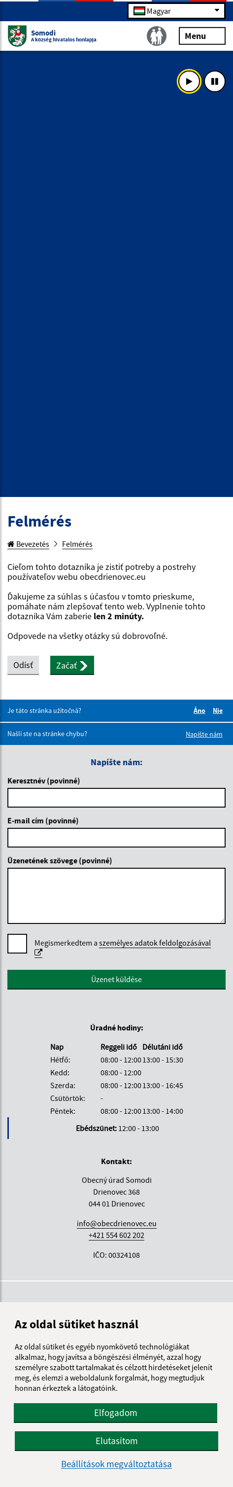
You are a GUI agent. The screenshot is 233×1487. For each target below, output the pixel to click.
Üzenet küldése (116, 979)
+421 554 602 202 (116, 1235)
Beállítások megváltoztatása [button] (116, 1464)
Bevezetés (28, 544)
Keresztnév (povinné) (43, 780)
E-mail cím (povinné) (43, 820)
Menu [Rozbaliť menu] (202, 35)
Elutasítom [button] (117, 1441)
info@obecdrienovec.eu (117, 1223)
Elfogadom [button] (115, 1412)
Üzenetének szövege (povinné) (59, 860)
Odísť (23, 665)
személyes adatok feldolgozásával (122, 947)
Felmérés (77, 544)
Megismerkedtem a (122, 948)
